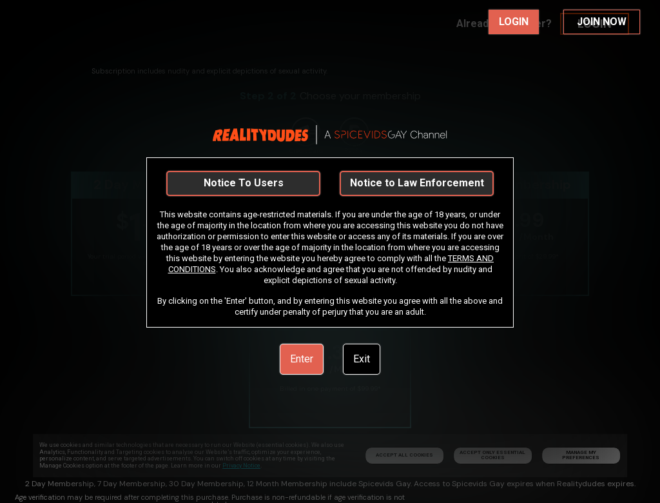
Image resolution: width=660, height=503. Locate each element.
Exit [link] (361, 359)
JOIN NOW (601, 21)
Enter (301, 359)
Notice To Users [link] (244, 183)
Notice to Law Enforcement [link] (417, 183)
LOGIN (514, 21)
